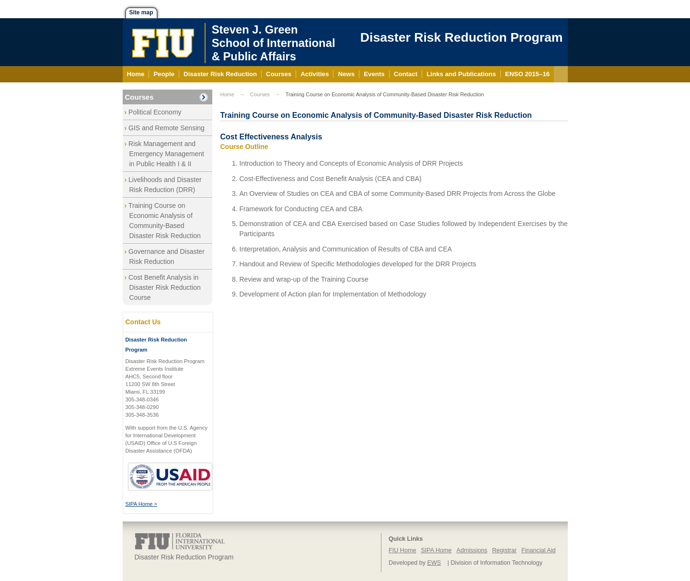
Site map (141, 12)
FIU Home (402, 550)
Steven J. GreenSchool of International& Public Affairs (273, 43)
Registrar (504, 550)
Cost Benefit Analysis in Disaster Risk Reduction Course (164, 287)
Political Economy (155, 112)
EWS (434, 562)
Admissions (472, 550)
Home (227, 94)
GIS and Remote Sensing (166, 128)
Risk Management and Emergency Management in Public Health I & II (166, 154)
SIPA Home (436, 550)
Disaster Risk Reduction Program (461, 37)
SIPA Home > (142, 504)
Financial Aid (538, 550)
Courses (139, 97)
